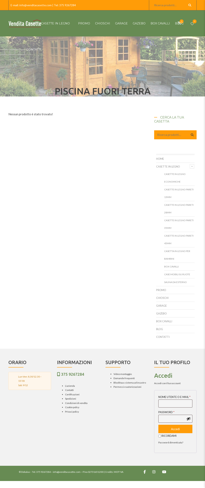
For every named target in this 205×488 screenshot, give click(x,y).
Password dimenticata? (170, 442)
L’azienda (70, 385)
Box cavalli (160, 23)
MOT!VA (118, 471)
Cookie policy (72, 407)
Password (166, 412)
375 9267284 (67, 5)
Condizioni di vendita (76, 403)
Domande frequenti (124, 378)
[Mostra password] (188, 419)
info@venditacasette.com (35, 5)
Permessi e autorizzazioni (127, 386)
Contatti (33, 49)
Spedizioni (70, 398)
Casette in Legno (55, 23)
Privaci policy (72, 411)
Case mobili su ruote (177, 274)
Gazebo (139, 23)
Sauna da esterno (175, 282)
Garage (121, 23)
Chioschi (102, 23)
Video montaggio (123, 374)
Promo (84, 23)
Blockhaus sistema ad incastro (130, 382)
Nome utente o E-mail (174, 397)
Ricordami (167, 435)
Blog (179, 23)
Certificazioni (72, 394)
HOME (31, 23)
